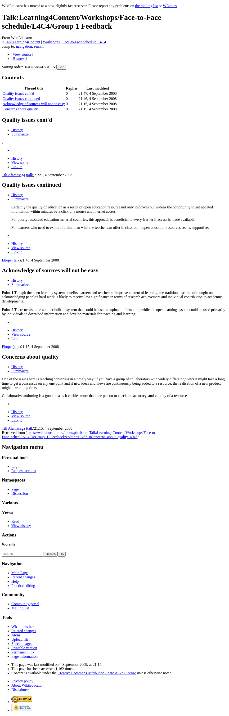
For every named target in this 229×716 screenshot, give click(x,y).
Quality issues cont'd (18, 93)
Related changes (23, 631)
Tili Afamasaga (13, 175)
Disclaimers (20, 690)
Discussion (19, 493)
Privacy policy (22, 681)
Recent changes (23, 577)
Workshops (51, 42)
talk (30, 175)
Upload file (19, 639)
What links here (23, 627)
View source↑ (23, 54)
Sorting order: (12, 67)
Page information (24, 656)
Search (8, 544)
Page (15, 489)
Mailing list (20, 608)
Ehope (7, 260)
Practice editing (23, 586)
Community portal (25, 604)
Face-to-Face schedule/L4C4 (84, 42)
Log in (16, 466)
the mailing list (146, 6)
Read (15, 521)
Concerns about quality (20, 109)
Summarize (20, 134)
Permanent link (22, 652)
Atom (15, 635)
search (39, 46)
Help (15, 581)
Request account (23, 471)
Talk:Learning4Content (22, 42)
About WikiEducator (27, 685)
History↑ (19, 59)
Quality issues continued (21, 99)
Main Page (19, 573)
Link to (16, 167)
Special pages (21, 644)
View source (20, 163)
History (17, 130)
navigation (24, 46)
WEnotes (170, 6)
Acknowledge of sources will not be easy (34, 104)
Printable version (24, 648)
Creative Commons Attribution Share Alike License (97, 673)
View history (21, 526)
